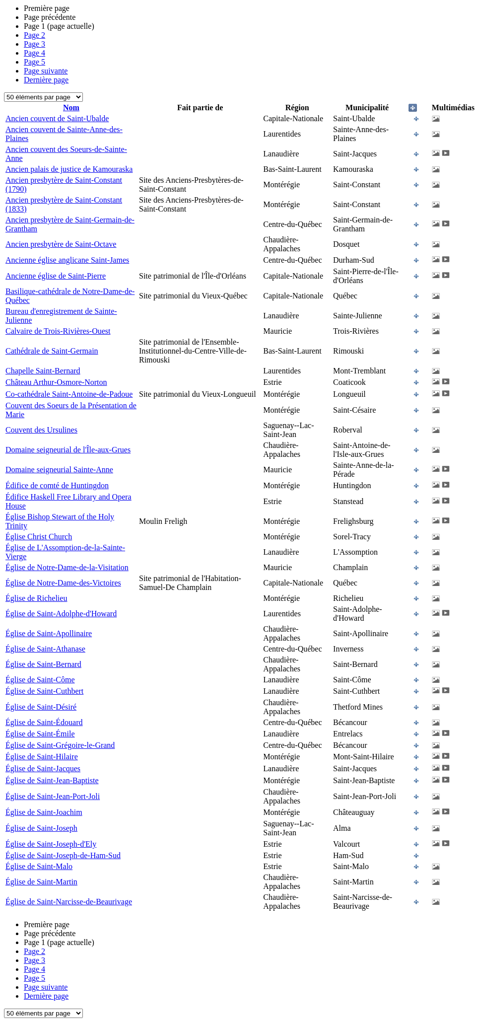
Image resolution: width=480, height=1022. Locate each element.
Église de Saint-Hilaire (41, 756)
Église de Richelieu (36, 598)
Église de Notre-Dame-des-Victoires (63, 583)
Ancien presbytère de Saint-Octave (60, 244)
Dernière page (46, 79)
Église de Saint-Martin (41, 881)
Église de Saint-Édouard (44, 722)
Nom (71, 107)
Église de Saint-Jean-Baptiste (52, 780)
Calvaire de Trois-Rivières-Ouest (58, 331)
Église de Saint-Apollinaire (48, 633)
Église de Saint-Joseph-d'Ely (50, 844)
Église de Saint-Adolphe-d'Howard (61, 613)
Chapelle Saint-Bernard (42, 370)
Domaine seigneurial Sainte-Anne (59, 469)
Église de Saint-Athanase (45, 649)
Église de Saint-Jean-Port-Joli (52, 796)
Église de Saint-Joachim (43, 812)
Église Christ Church (38, 536)
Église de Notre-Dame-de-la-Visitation (67, 567)
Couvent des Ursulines (41, 430)
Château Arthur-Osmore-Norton (56, 382)
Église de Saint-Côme (40, 679)
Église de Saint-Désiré (40, 707)
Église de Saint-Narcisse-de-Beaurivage (68, 901)
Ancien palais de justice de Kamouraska (69, 169)
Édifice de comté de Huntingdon (57, 485)
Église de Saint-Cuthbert (44, 691)
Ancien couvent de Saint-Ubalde (57, 118)
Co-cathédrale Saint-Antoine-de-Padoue (69, 394)
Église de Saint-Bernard (43, 664)
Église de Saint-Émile (40, 734)
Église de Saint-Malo (38, 866)
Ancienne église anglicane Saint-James (67, 260)
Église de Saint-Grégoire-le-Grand (60, 745)
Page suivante (46, 71)
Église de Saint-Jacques (42, 768)
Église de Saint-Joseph (41, 828)
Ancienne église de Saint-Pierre (55, 276)
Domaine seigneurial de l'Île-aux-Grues (68, 449)
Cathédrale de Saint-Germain (51, 351)
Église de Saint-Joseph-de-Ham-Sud (63, 855)
